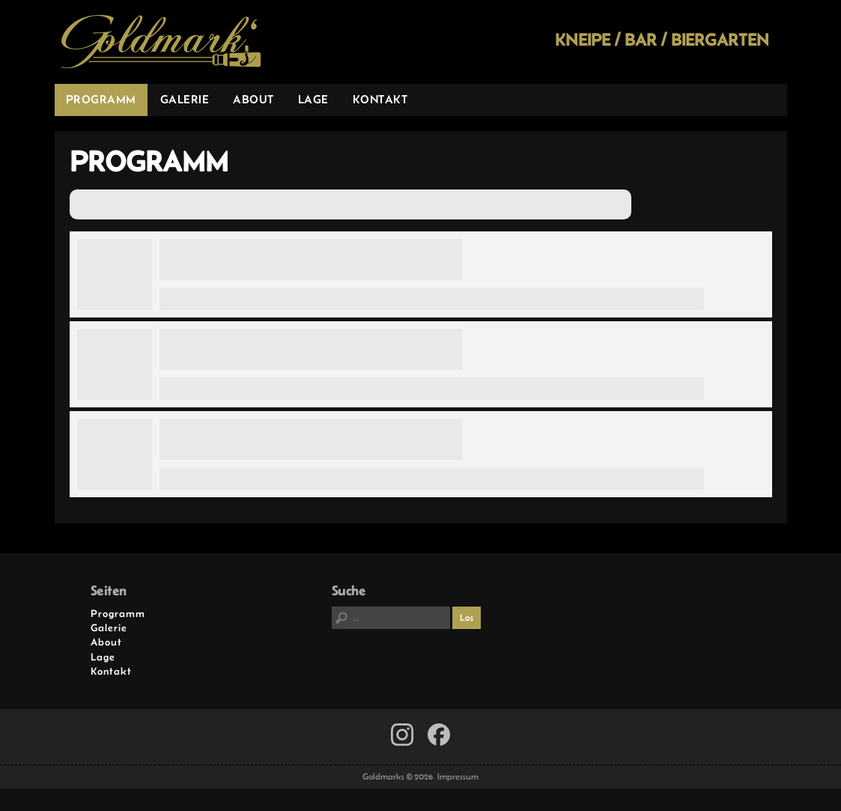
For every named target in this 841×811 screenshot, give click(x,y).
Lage (313, 99)
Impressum (458, 776)
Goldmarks (161, 42)
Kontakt (380, 99)
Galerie (185, 99)
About (253, 99)
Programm (101, 99)
